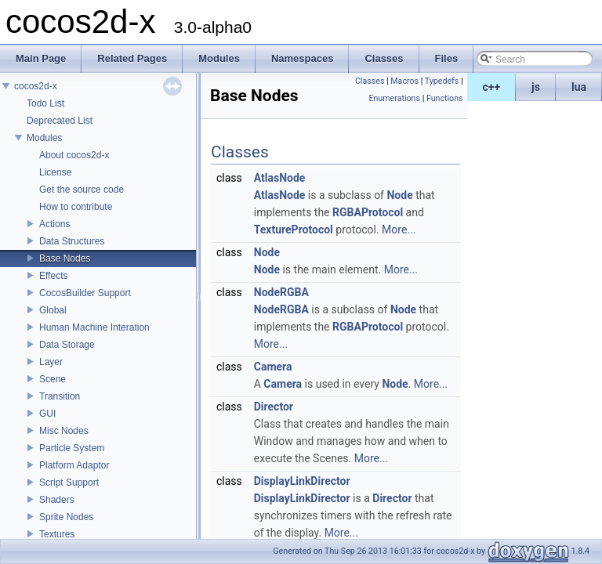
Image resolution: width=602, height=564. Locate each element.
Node (399, 195)
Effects (53, 275)
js (535, 87)
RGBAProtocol (367, 212)
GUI (47, 413)
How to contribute (75, 206)
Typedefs (442, 81)
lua (578, 87)
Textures (56, 534)
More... (398, 229)
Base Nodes (64, 258)
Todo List (45, 103)
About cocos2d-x (74, 155)
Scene (52, 379)
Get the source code (81, 189)
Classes (369, 81)
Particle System (71, 448)
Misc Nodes (64, 430)
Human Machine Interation (94, 327)
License (55, 172)
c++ (492, 87)
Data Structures (71, 241)
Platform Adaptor (74, 465)
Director (273, 406)
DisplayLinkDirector (302, 481)
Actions (54, 224)
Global (53, 310)
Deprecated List (59, 120)
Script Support (69, 482)
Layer (51, 361)
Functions (444, 98)
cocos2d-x (35, 86)
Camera (273, 366)
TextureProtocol (293, 229)
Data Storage (67, 344)
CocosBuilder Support (85, 292)
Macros (404, 81)
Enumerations (394, 98)
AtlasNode (280, 178)
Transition (59, 396)
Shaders (56, 499)
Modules (44, 137)
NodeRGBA (281, 292)
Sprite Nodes (66, 517)
